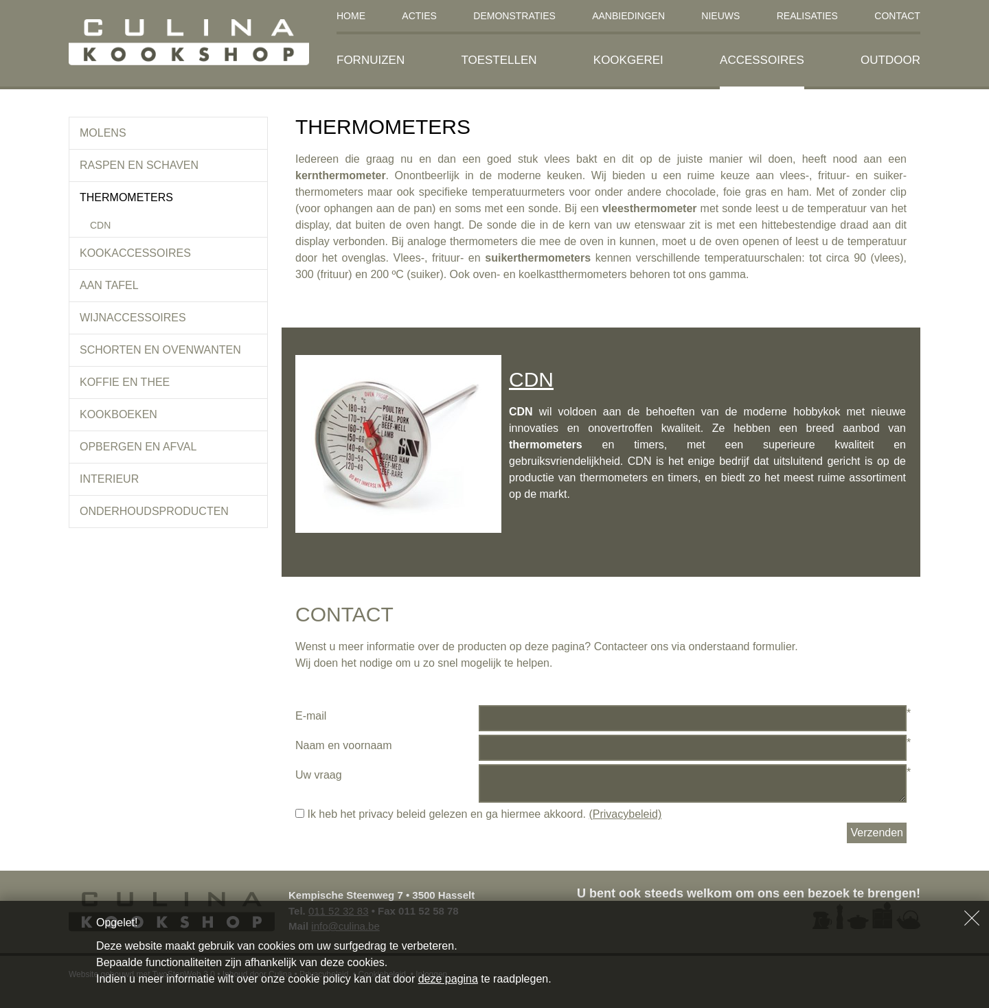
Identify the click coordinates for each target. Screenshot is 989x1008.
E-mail (310, 716)
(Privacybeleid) (625, 814)
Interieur (109, 479)
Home (351, 15)
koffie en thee (125, 382)
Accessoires (762, 60)
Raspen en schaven (139, 165)
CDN (100, 225)
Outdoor (890, 60)
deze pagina (448, 979)
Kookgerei (628, 60)
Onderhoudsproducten (154, 511)
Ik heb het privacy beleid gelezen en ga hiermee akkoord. (478, 814)
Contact (897, 15)
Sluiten (972, 918)
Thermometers (126, 197)
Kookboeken (118, 414)
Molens (103, 133)
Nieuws (720, 15)
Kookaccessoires (135, 253)
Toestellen (498, 60)
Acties (419, 15)
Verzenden (876, 832)
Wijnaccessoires (133, 317)
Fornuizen (371, 60)
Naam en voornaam (343, 745)
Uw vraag (318, 775)
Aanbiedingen (628, 15)
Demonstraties (514, 15)
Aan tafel (109, 285)
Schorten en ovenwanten (160, 350)
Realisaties (807, 15)
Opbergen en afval (138, 447)
